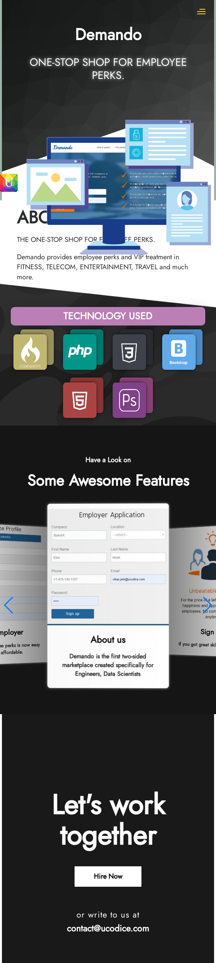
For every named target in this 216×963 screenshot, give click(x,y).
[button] (9, 605)
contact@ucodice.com (108, 928)
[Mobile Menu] (201, 11)
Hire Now (108, 876)
